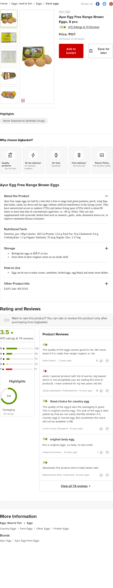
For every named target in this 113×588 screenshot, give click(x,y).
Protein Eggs (61, 528)
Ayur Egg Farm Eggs (27, 540)
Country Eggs (9, 528)
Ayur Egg (64, 11)
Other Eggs (44, 528)
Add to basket (71, 51)
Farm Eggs (27, 528)
